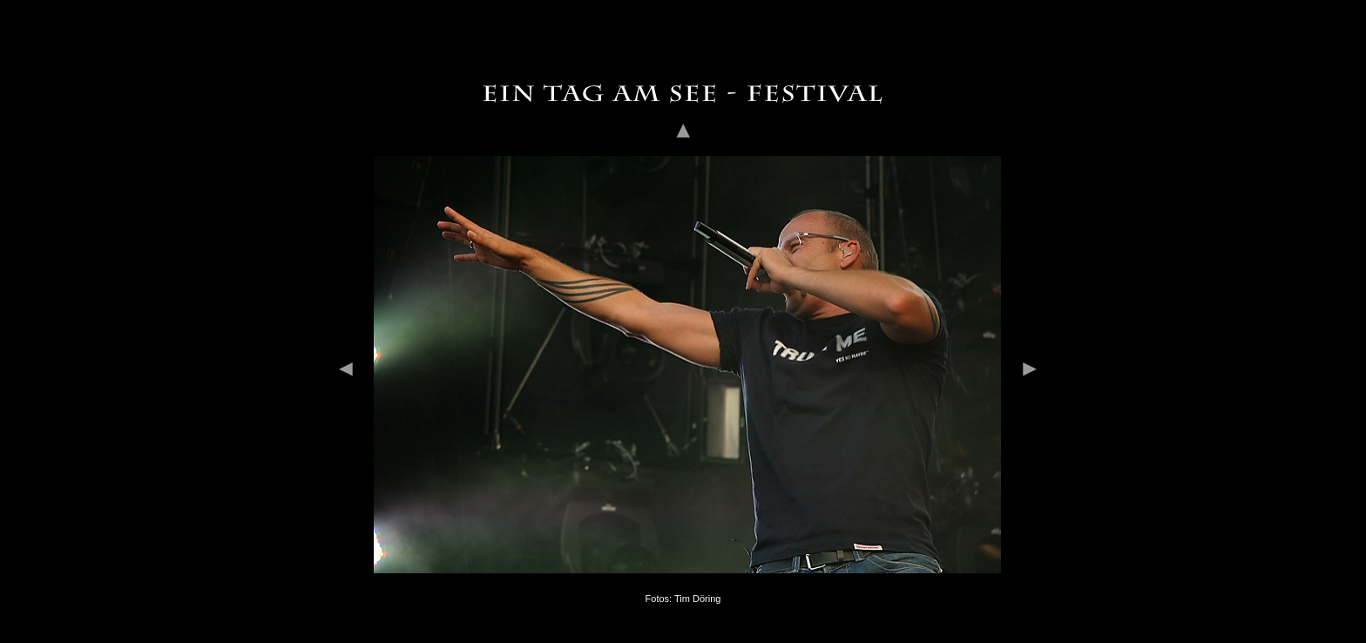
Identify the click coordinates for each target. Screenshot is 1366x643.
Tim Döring (697, 590)
